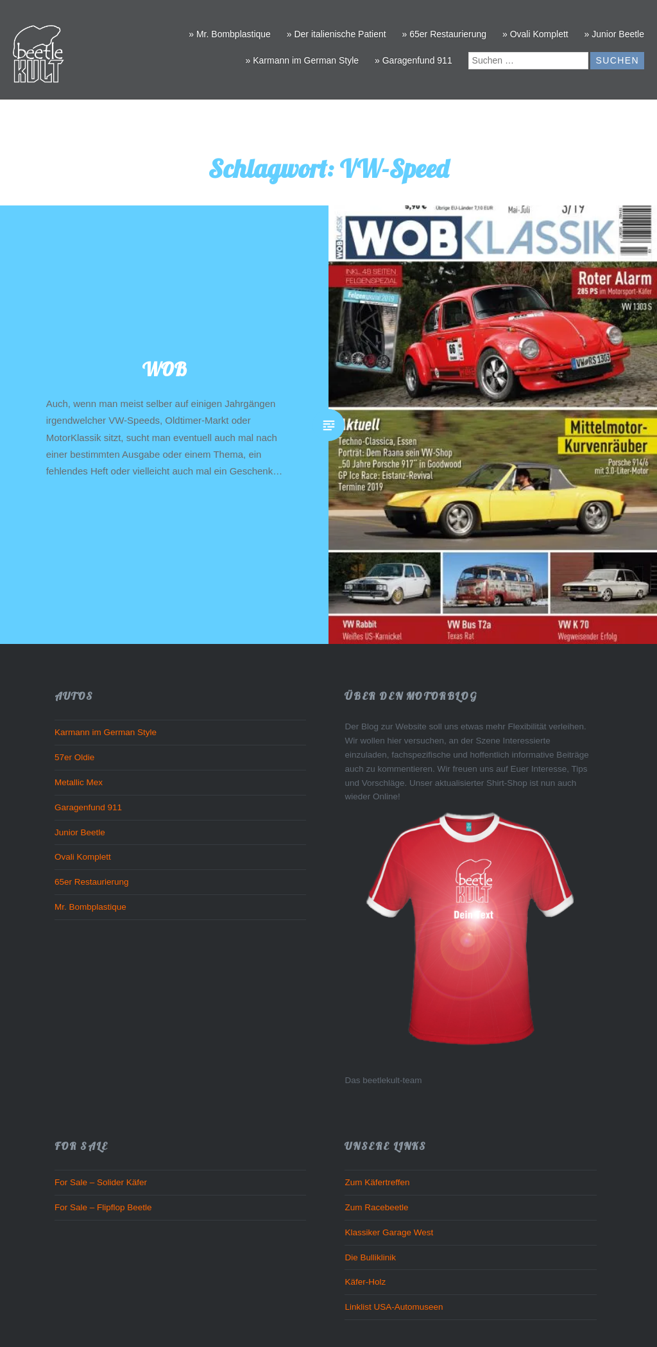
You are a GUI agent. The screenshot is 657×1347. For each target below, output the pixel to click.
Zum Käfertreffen (377, 1182)
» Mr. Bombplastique (230, 34)
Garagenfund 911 (88, 807)
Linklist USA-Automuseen (394, 1307)
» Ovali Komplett (535, 34)
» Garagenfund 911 (413, 60)
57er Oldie (74, 757)
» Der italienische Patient (336, 34)
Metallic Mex (79, 782)
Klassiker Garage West (389, 1232)
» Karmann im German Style (302, 60)
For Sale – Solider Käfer (101, 1182)
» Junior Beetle (614, 34)
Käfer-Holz (365, 1282)
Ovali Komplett (83, 857)
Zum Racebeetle (376, 1207)
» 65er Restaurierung (444, 34)
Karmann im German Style (106, 732)
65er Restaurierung (92, 882)
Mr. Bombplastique (90, 907)
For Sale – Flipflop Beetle (103, 1207)
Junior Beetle (80, 832)
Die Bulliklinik (370, 1257)
